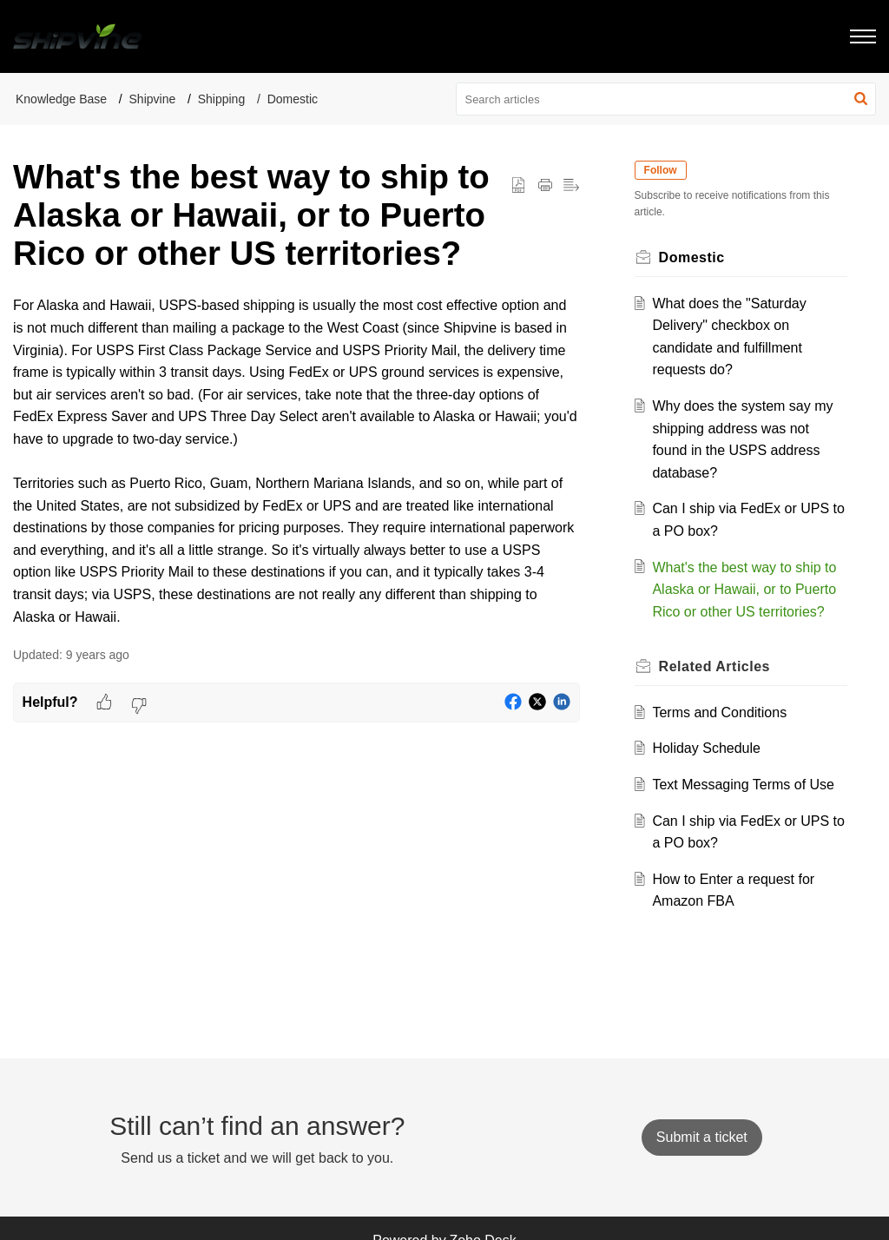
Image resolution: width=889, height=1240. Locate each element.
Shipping (222, 99)
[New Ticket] (702, 1137)
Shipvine (152, 99)
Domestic (292, 99)
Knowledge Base (61, 99)
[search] (666, 98)
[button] (860, 99)
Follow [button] (661, 170)
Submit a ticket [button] (701, 1137)
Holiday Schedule (707, 748)
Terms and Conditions (720, 712)
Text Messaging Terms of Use (744, 784)
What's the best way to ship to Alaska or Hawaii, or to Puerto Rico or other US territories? (745, 589)
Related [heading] (715, 666)
